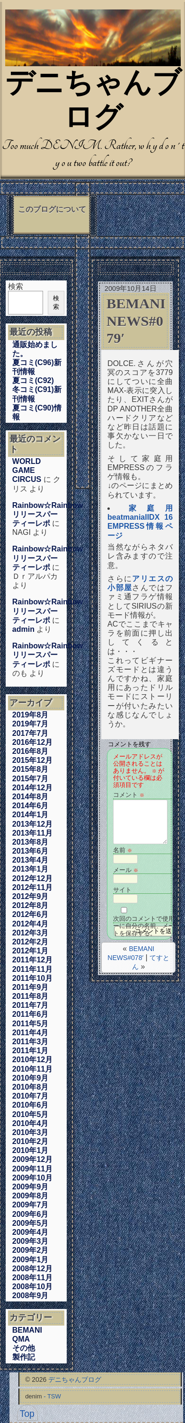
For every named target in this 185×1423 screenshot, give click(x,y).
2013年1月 (30, 869)
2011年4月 (30, 1033)
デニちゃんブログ (74, 1379)
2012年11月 (32, 887)
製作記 (23, 1357)
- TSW (52, 1396)
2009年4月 (30, 1232)
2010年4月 (30, 1123)
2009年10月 (32, 1178)
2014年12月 (32, 788)
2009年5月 (30, 1223)
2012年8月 (30, 905)
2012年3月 (30, 933)
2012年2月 (30, 942)
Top (27, 1413)
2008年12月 (32, 1269)
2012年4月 (30, 924)
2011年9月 (30, 987)
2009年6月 (30, 1214)
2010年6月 (30, 1105)
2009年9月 (30, 1187)
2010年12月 (32, 1060)
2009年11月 (32, 1169)
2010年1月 (30, 1150)
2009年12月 (32, 1159)
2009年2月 (30, 1250)
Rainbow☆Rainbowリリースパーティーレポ (47, 514)
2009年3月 (30, 1241)
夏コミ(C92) (33, 380)
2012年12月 (32, 878)
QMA (21, 1339)
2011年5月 (30, 1024)
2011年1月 (30, 1051)
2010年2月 (30, 1141)
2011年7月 (30, 1005)
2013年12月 (32, 824)
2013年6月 (30, 851)
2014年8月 (30, 797)
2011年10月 (32, 978)
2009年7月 (30, 1205)
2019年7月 (30, 724)
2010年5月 (30, 1114)
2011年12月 (32, 960)
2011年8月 (30, 996)
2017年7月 (30, 733)
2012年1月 (30, 951)
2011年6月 (30, 1014)
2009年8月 (30, 1196)
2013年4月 (30, 860)
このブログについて (52, 209)
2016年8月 (30, 751)
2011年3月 (30, 1042)
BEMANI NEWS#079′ (136, 321)
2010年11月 (32, 1069)
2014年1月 (30, 815)
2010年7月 (30, 1096)
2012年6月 (30, 914)
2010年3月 (30, 1132)
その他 (23, 1348)
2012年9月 (30, 896)
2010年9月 (30, 1078)
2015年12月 (32, 760)
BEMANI (27, 1330)
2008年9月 (30, 1296)
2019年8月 (30, 715)
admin (23, 629)
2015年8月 (30, 769)
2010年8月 (30, 1087)
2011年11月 (32, 969)
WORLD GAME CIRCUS (26, 470)
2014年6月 (30, 806)
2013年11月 (32, 833)
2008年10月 (32, 1287)
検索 (15, 286)
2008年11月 (32, 1278)
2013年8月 (30, 842)
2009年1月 (30, 1260)
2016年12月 (32, 742)
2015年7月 (30, 779)
